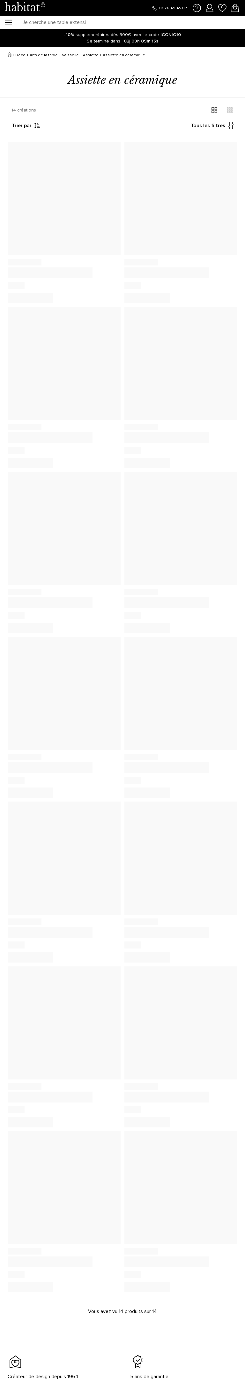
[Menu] (8, 22)
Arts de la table (44, 55)
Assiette (91, 55)
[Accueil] (9, 55)
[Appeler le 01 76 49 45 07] (169, 8)
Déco (20, 55)
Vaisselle (70, 55)
